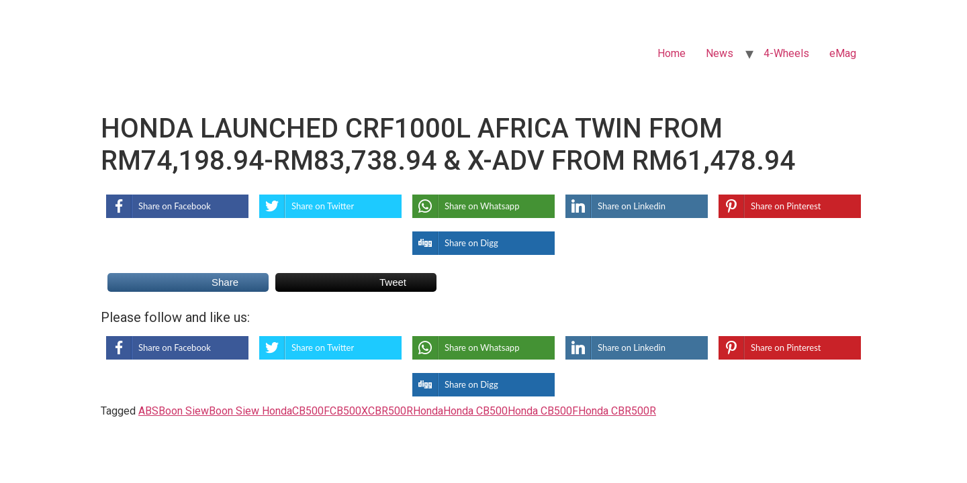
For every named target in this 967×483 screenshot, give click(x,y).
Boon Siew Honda (250, 411)
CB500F (311, 411)
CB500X (349, 411)
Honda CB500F (543, 411)
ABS (148, 411)
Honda (428, 411)
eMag (842, 53)
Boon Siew (183, 411)
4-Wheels (786, 53)
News (719, 53)
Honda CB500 (475, 411)
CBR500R (390, 411)
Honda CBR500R (617, 411)
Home (671, 53)
